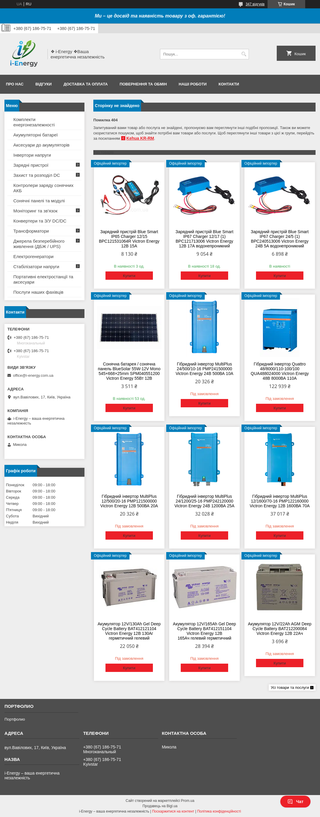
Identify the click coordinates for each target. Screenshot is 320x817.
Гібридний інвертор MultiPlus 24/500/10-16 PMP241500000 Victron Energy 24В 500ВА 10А (204, 369)
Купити (129, 276)
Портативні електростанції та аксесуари (43, 279)
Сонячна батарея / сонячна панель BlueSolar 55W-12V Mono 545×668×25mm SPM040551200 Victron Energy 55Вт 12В (129, 371)
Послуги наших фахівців (38, 292)
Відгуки (43, 84)
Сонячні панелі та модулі (39, 200)
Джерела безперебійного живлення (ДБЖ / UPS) (39, 244)
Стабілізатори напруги (36, 266)
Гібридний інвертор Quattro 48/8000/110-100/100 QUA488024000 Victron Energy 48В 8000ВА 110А (280, 371)
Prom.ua (187, 801)
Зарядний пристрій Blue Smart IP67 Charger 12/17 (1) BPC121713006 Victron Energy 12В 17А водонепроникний (204, 238)
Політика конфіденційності (219, 811)
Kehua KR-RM (140, 138)
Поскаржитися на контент (173, 811)
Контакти (228, 84)
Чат (295, 801)
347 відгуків (255, 4)
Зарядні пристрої (30, 165)
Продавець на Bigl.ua (160, 806)
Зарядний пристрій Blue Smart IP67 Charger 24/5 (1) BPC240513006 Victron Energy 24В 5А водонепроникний (279, 238)
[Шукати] (244, 54)
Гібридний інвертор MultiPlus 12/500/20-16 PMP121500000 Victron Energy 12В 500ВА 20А (129, 501)
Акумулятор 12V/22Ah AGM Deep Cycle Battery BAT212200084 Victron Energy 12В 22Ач (279, 629)
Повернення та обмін (143, 84)
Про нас (14, 84)
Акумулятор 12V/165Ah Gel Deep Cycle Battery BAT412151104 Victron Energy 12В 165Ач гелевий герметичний (204, 631)
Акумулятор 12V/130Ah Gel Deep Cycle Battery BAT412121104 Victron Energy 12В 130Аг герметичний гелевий (129, 631)
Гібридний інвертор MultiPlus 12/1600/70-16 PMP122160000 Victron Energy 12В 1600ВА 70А (280, 501)
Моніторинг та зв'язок (35, 210)
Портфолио (14, 719)
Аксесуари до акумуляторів (41, 144)
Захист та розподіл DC (36, 175)
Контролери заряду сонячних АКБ (43, 188)
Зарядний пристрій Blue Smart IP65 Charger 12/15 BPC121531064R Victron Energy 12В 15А (129, 238)
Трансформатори (31, 230)
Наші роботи (193, 84)
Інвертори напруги (32, 155)
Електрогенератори (33, 256)
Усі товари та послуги (290, 687)
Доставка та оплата (85, 84)
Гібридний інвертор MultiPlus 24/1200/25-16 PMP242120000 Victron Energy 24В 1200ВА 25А (204, 501)
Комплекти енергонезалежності (34, 122)
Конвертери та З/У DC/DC (39, 220)
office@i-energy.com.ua (33, 375)
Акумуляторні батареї (35, 134)
